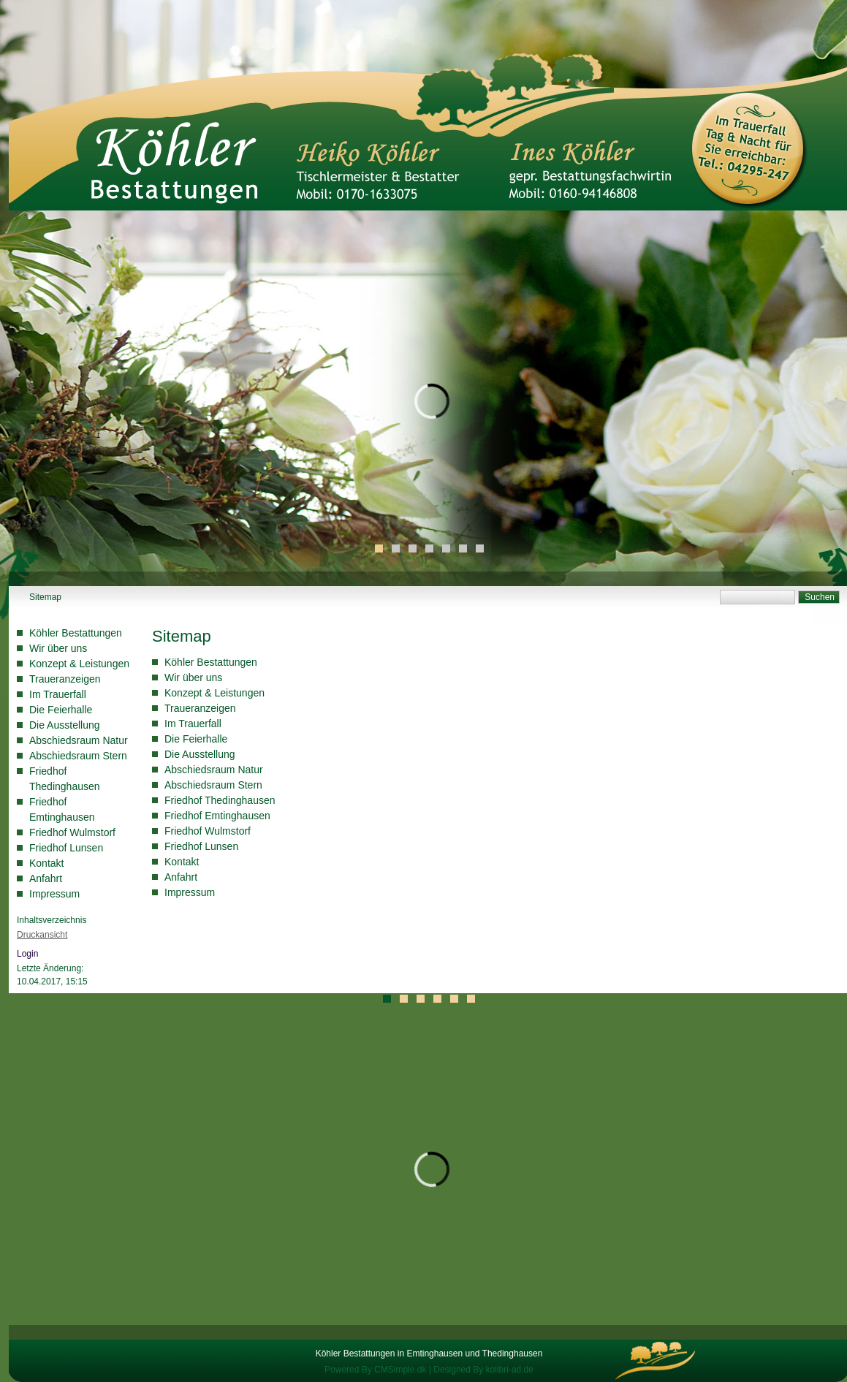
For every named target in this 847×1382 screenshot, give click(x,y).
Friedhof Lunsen (66, 848)
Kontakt (46, 863)
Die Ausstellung (64, 725)
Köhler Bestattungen (75, 633)
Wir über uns (58, 648)
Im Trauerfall (57, 694)
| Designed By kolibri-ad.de (481, 1369)
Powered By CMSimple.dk (375, 1369)
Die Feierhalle (60, 709)
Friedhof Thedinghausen (220, 800)
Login (27, 954)
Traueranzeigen (65, 679)
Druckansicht (42, 935)
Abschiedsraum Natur (78, 740)
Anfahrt (45, 878)
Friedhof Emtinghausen (217, 815)
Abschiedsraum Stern (78, 756)
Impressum (54, 894)
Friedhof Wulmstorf (72, 832)
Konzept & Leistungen (79, 663)
